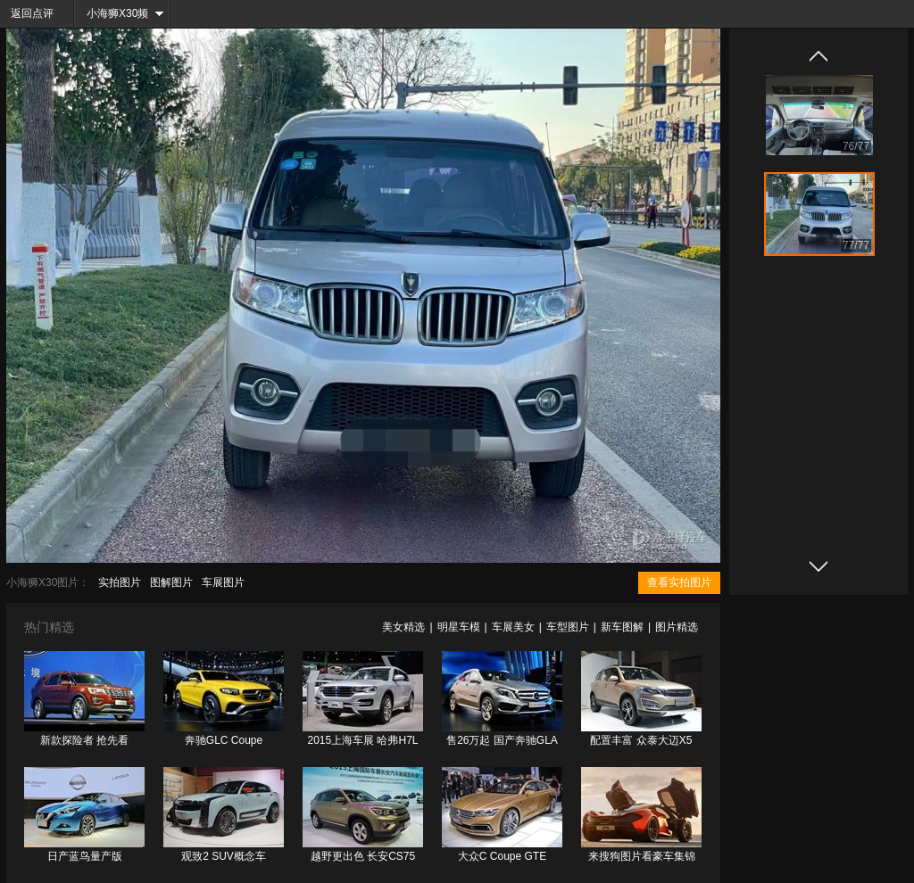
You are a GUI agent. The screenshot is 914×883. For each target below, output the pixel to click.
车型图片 (567, 627)
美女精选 (403, 627)
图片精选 (676, 627)
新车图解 (622, 627)
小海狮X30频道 (111, 17)
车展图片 (223, 582)
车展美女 (513, 627)
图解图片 (171, 582)
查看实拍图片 (679, 582)
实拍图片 (119, 582)
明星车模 (458, 627)
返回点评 (32, 13)
